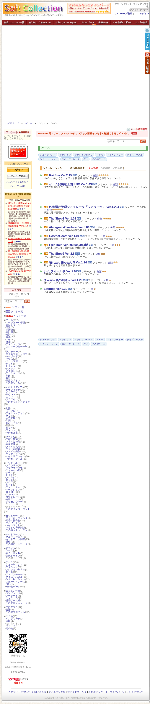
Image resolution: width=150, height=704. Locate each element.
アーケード (12, 595)
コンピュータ (13, 593)
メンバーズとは (17, 185)
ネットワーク (13, 534)
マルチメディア (14, 387)
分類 (95, 175)
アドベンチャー (14, 574)
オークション (13, 489)
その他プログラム (15, 612)
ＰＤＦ (9, 363)
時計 (8, 334)
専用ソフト (12, 380)
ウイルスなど (13, 525)
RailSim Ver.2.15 (60, 175)
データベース (13, 373)
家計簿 (9, 332)
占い (8, 584)
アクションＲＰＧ (15, 569)
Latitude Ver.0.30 (55, 288)
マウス (9, 358)
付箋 (8, 341)
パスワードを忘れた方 (17, 181)
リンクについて (134, 692)
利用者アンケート (98, 692)
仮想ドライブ (13, 555)
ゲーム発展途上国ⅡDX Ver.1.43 (70, 184)
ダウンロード (13, 496)
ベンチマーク (13, 618)
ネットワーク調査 (15, 539)
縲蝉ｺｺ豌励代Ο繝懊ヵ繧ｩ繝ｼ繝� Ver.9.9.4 (19, 224)
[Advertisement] (44, 74)
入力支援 (10, 418)
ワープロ (10, 410)
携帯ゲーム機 (13, 600)
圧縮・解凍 (12, 439)
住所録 (9, 329)
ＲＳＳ (9, 480)
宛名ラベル (12, 423)
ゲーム (28, 123)
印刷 (8, 420)
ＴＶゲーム (12, 598)
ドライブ (10, 548)
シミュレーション (15, 579)
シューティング (14, 564)
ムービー (10, 397)
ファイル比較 (13, 446)
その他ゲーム (13, 586)
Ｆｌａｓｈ (12, 366)
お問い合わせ (39, 692)
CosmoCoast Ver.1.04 (64, 236)
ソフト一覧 (15, 307)
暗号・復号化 (13, 520)
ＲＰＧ (9, 572)
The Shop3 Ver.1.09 (62, 218)
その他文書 (12, 432)
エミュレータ (13, 590)
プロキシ (10, 477)
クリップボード (14, 361)
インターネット (14, 463)
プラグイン (12, 399)
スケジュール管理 (15, 322)
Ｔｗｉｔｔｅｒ (14, 487)
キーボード (12, 356)
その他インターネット (18, 509)
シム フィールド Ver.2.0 (60, 271)
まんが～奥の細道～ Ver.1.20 (63, 280)
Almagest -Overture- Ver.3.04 (69, 227)
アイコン (10, 370)
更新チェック (13, 499)
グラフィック (13, 389)
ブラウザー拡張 (14, 467)
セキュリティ (13, 515)
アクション (12, 567)
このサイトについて (19, 692)
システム (10, 368)
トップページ (11, 123)
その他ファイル (14, 458)
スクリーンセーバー (16, 346)
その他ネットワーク (16, 544)
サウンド (10, 394)
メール (9, 472)
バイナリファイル (15, 456)
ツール (9, 320)
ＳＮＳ (9, 484)
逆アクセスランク (77, 692)
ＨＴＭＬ (10, 492)
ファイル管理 (13, 441)
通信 (8, 541)
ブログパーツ (117, 692)
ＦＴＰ (9, 475)
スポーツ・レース (15, 581)
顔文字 (9, 427)
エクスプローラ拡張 (16, 354)
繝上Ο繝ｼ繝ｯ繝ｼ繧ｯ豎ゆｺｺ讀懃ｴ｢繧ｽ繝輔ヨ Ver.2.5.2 (19, 254)
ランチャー (12, 351)
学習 (8, 378)
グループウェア (14, 536)
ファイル (10, 437)
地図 (8, 621)
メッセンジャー (14, 501)
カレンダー (12, 325)
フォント (10, 430)
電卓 (8, 337)
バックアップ (13, 453)
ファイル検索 (13, 449)
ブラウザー (12, 465)
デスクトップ (13, 344)
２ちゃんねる (13, 470)
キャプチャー (13, 392)
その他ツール (13, 383)
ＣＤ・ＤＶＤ (13, 553)
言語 (8, 609)
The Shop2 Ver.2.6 (61, 253)
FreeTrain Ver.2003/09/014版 (68, 245)
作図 (8, 375)
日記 (8, 327)
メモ (8, 339)
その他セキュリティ (16, 530)
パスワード (12, 522)
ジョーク (10, 626)
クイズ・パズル (14, 576)
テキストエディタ (15, 413)
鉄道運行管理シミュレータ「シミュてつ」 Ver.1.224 (84, 207)
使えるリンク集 (56, 692)
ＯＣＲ (9, 415)
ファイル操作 (13, 451)
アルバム (10, 494)
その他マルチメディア (18, 401)
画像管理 (10, 444)
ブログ (9, 482)
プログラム (12, 607)
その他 (9, 616)
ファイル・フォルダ (16, 518)
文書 (8, 408)
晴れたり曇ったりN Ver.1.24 (68, 262)
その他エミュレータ (16, 602)
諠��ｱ (21, 209)
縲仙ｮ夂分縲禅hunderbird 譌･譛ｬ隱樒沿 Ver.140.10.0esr (19, 206)
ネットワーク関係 (15, 527)
